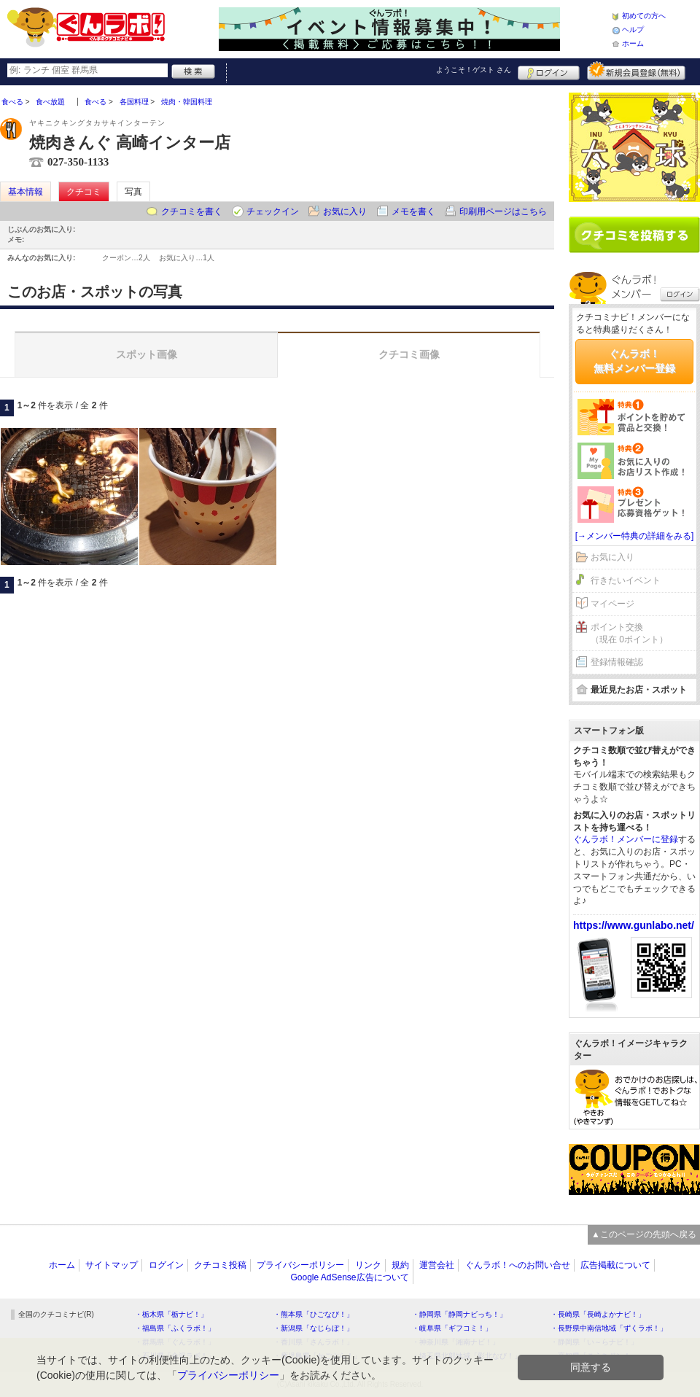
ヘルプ (633, 30)
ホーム (633, 43)
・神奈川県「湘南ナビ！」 (455, 1342)
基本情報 (25, 192)
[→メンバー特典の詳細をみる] (634, 536)
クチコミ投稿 (220, 1265)
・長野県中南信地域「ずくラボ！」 (609, 1328)
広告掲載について (615, 1265)
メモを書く (413, 211)
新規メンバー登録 (636, 70)
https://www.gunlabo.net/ (633, 925)
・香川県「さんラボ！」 (313, 1342)
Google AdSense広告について (349, 1277)
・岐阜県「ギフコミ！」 (452, 1328)
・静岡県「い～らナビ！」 (594, 1342)
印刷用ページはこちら (503, 211)
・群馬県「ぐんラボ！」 (175, 1342)
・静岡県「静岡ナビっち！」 (459, 1314)
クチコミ (83, 192)
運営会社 (436, 1265)
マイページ (612, 604)
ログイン (549, 70)
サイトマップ (111, 1265)
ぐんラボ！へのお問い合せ (517, 1265)
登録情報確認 (617, 662)
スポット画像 (146, 354)
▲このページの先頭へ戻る (643, 1234)
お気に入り (345, 211)
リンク (368, 1265)
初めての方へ (644, 16)
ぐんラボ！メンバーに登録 (625, 839)
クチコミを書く (191, 211)
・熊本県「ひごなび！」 (313, 1314)
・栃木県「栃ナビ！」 (171, 1314)
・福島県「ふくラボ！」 (175, 1328)
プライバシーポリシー (300, 1265)
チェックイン (272, 211)
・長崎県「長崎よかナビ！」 (598, 1314)
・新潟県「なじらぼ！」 (313, 1328)
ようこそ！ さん (473, 70)
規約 (400, 1265)
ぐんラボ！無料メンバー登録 (634, 361)
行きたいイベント (626, 580)
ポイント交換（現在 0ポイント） (629, 633)
